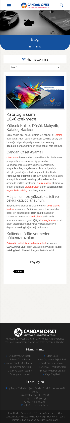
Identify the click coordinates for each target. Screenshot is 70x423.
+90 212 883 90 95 (35, 398)
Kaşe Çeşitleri (51, 374)
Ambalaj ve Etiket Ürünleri (51, 370)
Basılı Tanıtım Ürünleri (51, 363)
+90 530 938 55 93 (35, 401)
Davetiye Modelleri (19, 374)
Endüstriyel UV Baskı (19, 356)
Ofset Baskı (51, 356)
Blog (38, 46)
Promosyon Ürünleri (19, 367)
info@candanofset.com (35, 405)
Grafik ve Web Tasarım (19, 370)
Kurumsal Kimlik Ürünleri (51, 367)
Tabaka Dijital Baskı (19, 359)
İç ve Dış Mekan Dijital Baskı (51, 359)
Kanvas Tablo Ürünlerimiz (19, 363)
